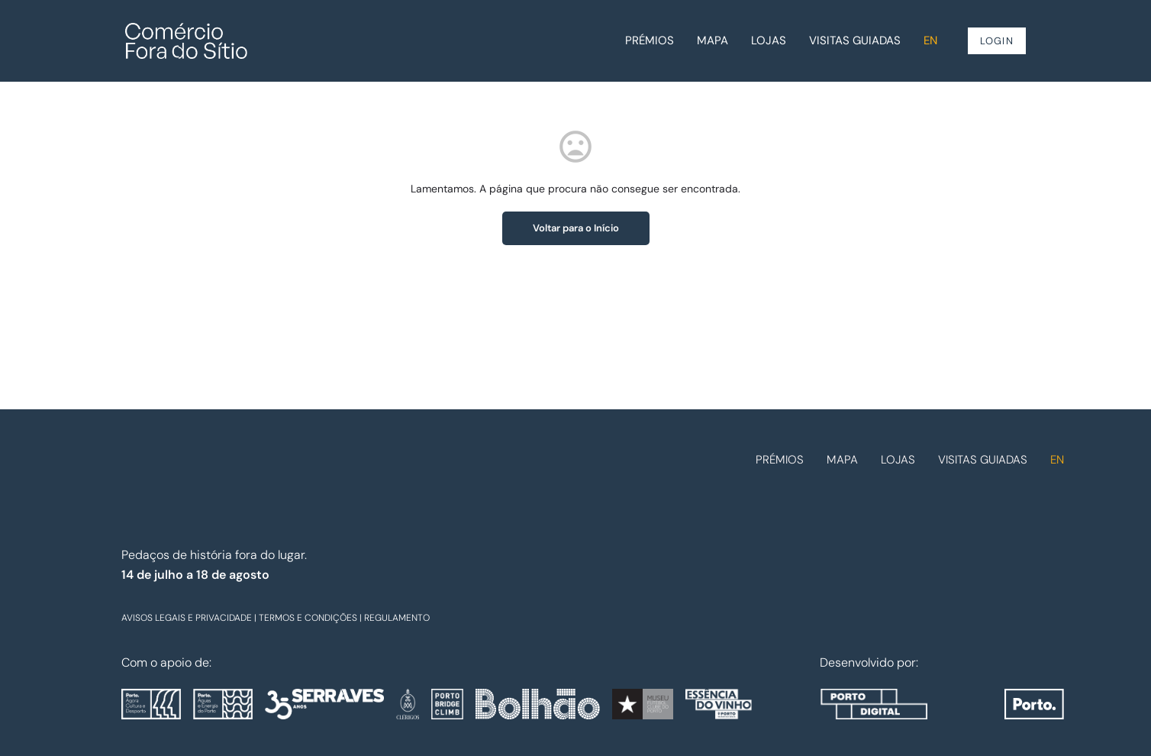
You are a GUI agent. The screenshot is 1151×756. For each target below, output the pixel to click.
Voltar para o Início (576, 227)
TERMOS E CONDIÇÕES (308, 618)
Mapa (712, 40)
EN (930, 40)
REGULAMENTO (397, 618)
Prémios (649, 40)
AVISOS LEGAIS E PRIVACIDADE (186, 618)
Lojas (768, 40)
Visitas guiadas (855, 40)
